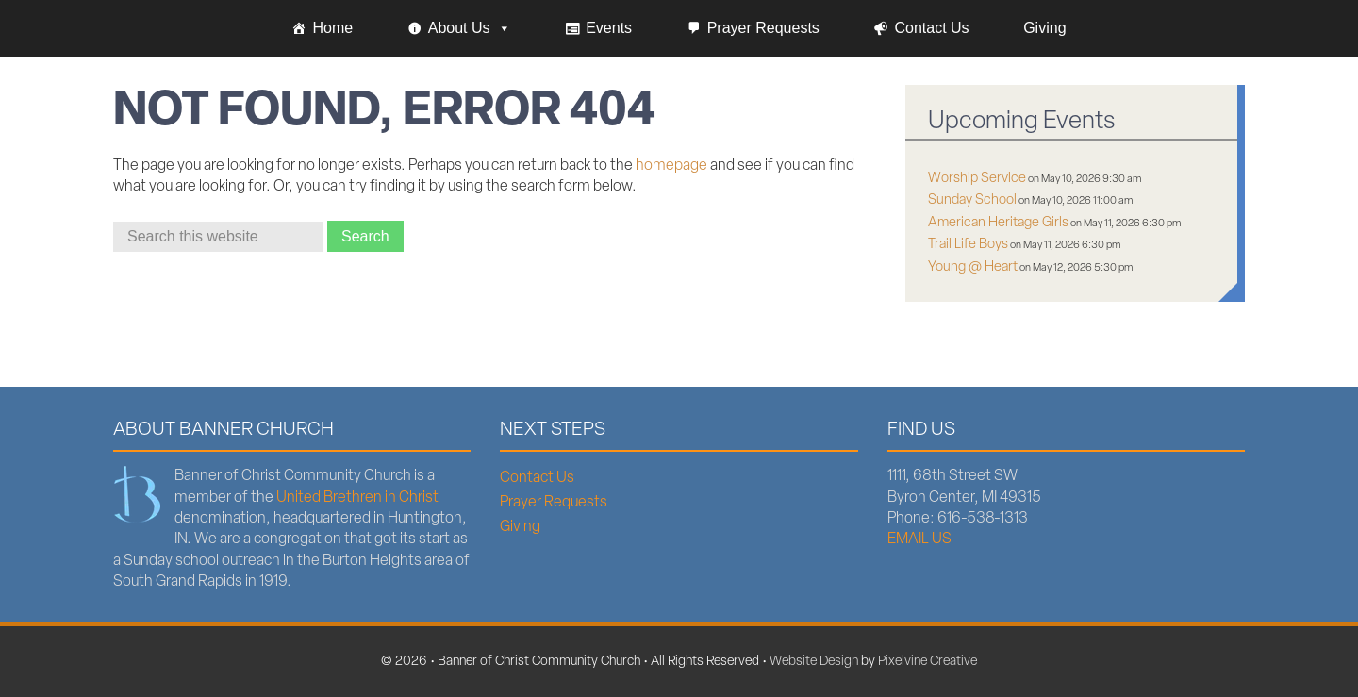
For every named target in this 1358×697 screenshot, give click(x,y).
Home (332, 28)
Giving (1044, 28)
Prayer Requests (763, 28)
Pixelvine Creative (927, 662)
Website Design (814, 662)
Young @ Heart (973, 267)
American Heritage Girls (998, 223)
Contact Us (931, 28)
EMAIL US (919, 539)
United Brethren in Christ (357, 498)
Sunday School (972, 200)
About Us (469, 28)
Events (609, 28)
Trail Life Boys (968, 245)
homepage (671, 166)
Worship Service (977, 179)
